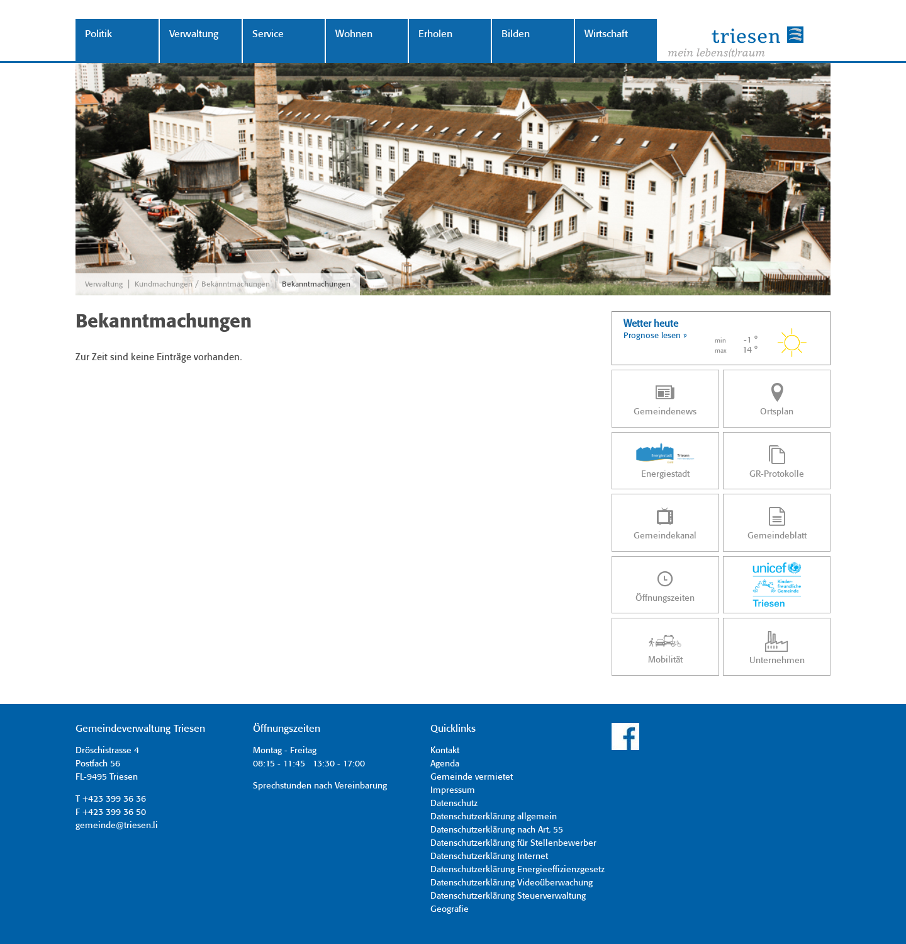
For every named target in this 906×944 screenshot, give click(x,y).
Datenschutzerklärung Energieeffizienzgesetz (517, 869)
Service (268, 34)
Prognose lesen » (655, 336)
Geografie (449, 909)
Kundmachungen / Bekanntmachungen (202, 284)
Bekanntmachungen (316, 284)
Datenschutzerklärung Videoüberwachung (511, 883)
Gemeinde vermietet (471, 777)
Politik (98, 34)
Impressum (452, 790)
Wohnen (353, 34)
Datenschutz (454, 803)
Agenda (444, 763)
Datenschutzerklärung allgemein (493, 816)
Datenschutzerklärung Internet (489, 856)
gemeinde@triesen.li (117, 825)
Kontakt (444, 750)
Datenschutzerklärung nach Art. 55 (496, 830)
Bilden (515, 34)
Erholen (435, 34)
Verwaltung (193, 34)
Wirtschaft (606, 34)
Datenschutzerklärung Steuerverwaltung (508, 896)
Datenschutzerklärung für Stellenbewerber (513, 843)
